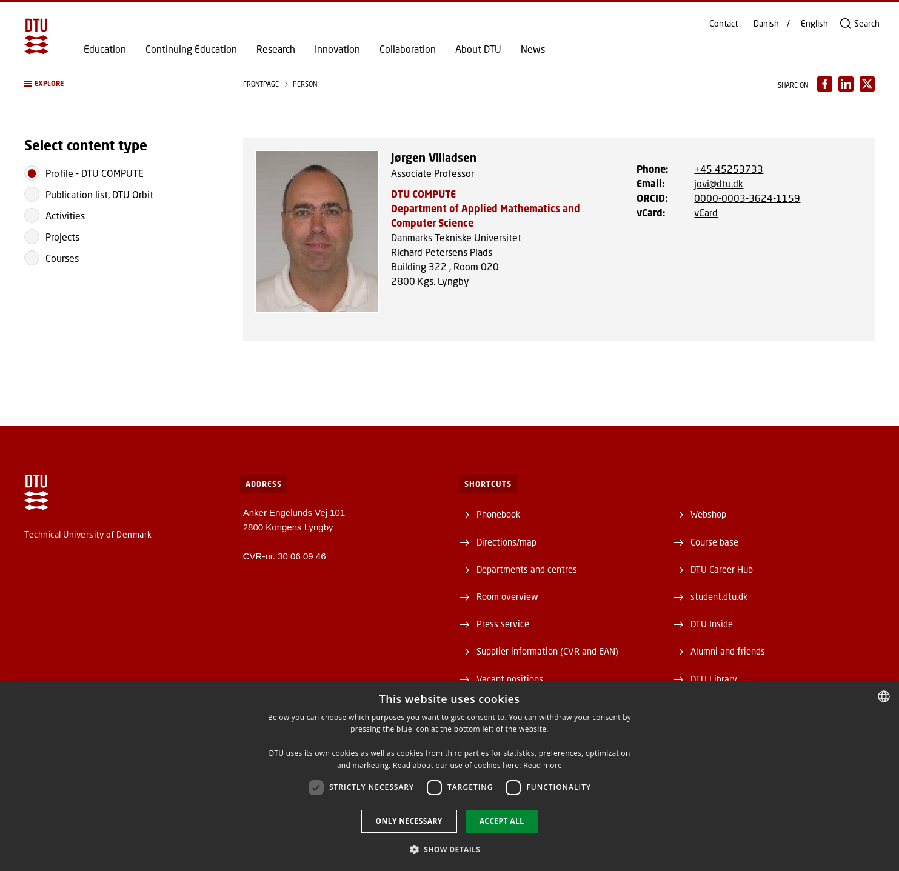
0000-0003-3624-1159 (747, 198)
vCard (706, 212)
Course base (714, 541)
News (533, 49)
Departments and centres (526, 569)
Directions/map (506, 541)
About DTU (478, 49)
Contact (723, 23)
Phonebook (498, 514)
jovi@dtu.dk (718, 183)
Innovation (337, 49)
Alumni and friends (727, 651)
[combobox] (884, 696)
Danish (766, 23)
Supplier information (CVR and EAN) (547, 651)
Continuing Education (191, 49)
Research (275, 49)
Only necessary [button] (409, 821)
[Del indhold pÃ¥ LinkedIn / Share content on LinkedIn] (846, 84)
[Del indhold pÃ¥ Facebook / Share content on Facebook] (824, 84)
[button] (121, 84)
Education (105, 49)
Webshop (708, 514)
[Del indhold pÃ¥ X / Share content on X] (867, 84)
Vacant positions (509, 678)
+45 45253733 (728, 169)
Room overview (507, 596)
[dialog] (449, 776)
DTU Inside (711, 623)
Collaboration (407, 49)
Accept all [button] (502, 821)
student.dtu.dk (718, 596)
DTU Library (713, 678)
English (814, 23)
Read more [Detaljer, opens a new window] (542, 765)
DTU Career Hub (721, 569)
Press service (502, 623)
